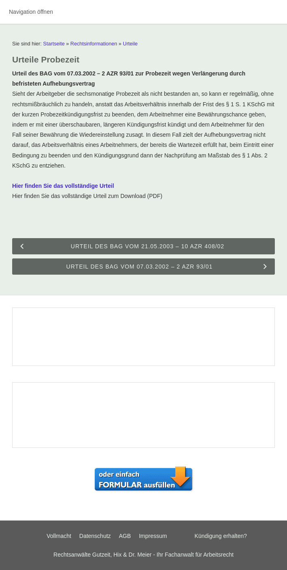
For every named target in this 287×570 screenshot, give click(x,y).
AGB (125, 536)
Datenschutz (95, 536)
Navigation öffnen (31, 12)
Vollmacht (59, 536)
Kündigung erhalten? (221, 536)
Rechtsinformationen (94, 44)
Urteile (130, 44)
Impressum (153, 536)
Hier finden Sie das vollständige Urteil (63, 186)
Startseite (53, 44)
